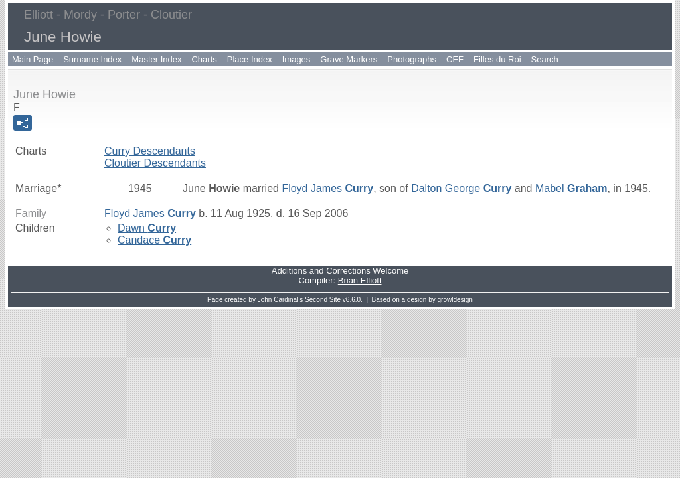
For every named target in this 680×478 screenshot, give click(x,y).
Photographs (411, 59)
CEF (455, 59)
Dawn (147, 228)
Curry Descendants (149, 151)
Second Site (323, 299)
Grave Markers (348, 59)
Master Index (156, 59)
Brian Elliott (360, 280)
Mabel (571, 188)
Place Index (249, 59)
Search (544, 59)
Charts (203, 59)
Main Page (32, 59)
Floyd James (327, 188)
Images (296, 59)
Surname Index (92, 59)
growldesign (455, 299)
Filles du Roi (497, 59)
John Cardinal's (280, 299)
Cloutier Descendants (155, 163)
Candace (154, 240)
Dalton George (461, 188)
